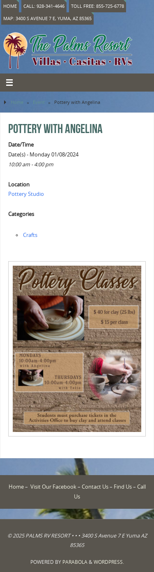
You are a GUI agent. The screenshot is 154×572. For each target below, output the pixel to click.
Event (39, 102)
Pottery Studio (26, 194)
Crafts (30, 235)
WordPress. (109, 561)
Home (10, 6)
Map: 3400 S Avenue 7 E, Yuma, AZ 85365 (47, 18)
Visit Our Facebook (53, 486)
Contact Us (95, 486)
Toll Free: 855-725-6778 (97, 6)
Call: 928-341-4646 (43, 6)
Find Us (123, 486)
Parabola (74, 561)
